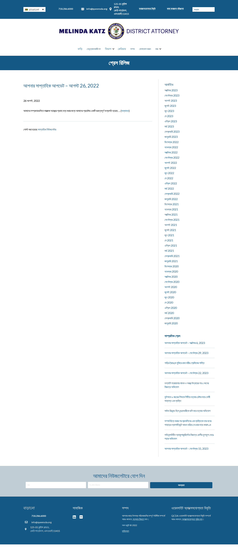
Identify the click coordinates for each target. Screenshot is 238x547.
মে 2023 (169, 118)
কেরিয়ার (122, 50)
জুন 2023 (169, 113)
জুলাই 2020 (170, 294)
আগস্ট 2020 (171, 289)
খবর (156, 50)
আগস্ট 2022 (171, 165)
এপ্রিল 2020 (171, 310)
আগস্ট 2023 (171, 103)
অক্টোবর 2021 (171, 217)
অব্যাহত (125, 113)
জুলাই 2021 (170, 232)
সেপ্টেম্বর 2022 (172, 160)
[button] (34, 9)
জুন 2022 (169, 175)
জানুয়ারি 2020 (171, 325)
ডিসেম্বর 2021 (171, 206)
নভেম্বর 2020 (171, 274)
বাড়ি (80, 50)
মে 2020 (169, 305)
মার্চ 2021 (169, 253)
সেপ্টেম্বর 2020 (172, 284)
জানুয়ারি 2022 (171, 201)
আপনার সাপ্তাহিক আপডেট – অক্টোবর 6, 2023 (185, 345)
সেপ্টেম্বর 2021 (172, 222)
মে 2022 (169, 180)
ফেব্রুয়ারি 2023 (172, 134)
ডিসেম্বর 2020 (171, 268)
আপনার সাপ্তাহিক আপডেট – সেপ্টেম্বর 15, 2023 (186, 451)
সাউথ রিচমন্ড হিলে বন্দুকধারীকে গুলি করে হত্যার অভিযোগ (188, 413)
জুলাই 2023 (170, 108)
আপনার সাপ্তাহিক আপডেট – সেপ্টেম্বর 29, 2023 (186, 355)
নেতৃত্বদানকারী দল (94, 50)
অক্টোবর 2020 (171, 279)
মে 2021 (169, 242)
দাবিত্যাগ (125, 533)
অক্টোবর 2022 (171, 154)
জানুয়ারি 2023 (171, 139)
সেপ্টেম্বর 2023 (172, 97)
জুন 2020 (169, 299)
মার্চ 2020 (169, 315)
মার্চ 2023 (169, 128)
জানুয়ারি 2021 (171, 263)
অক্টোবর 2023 (171, 92)
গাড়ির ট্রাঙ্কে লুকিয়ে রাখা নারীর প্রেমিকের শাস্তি (184, 365)
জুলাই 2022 (170, 170)
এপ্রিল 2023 (171, 123)
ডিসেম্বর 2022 (171, 144)
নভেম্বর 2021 (171, 211)
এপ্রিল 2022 (171, 185)
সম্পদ (132, 50)
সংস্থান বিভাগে (138, 521)
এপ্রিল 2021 (171, 248)
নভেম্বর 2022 (171, 149)
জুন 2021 (169, 237)
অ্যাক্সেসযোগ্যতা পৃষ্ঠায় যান (192, 521)
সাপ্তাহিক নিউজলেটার (47, 132)
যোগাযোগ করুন (145, 50)
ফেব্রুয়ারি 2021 (172, 258)
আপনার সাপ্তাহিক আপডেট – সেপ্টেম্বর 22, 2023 (186, 375)
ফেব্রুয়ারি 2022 (172, 196)
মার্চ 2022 (169, 191)
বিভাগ (108, 50)
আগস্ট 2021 (171, 227)
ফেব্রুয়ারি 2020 (172, 320)
